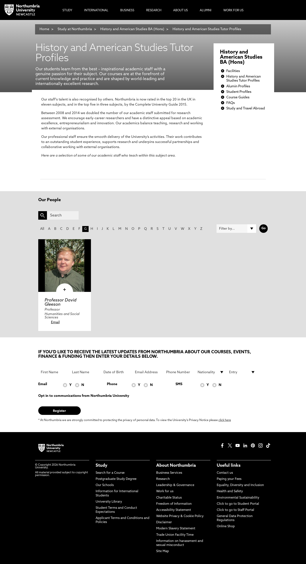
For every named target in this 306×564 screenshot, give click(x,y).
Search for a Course (110, 473)
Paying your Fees (229, 479)
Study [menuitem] (67, 10)
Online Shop (226, 526)
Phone (112, 384)
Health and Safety (230, 491)
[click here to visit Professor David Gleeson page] (64, 265)
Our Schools (105, 485)
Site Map (162, 551)
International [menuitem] (96, 10)
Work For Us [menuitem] (233, 10)
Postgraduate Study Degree (116, 479)
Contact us (225, 473)
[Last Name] (85, 372)
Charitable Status (169, 497)
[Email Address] (148, 372)
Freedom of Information (174, 504)
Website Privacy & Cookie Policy (180, 516)
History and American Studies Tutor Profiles (207, 29)
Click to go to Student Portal (238, 504)
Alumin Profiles (238, 86)
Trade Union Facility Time (175, 535)
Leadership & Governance (175, 485)
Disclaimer (164, 522)
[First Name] (54, 372)
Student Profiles (238, 92)
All (42, 229)
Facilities (233, 71)
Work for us (164, 491)
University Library (109, 501)
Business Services (169, 473)
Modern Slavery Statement (175, 528)
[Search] (63, 215)
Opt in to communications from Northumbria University (83, 396)
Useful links (229, 466)
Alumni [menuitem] (205, 10)
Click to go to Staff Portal (235, 510)
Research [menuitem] (153, 10)
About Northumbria (176, 466)
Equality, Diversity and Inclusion (240, 485)
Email (55, 322)
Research (163, 479)
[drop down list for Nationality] (211, 372)
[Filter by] (236, 228)
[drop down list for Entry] (242, 372)
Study (101, 466)
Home (44, 29)
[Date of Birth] (116, 372)
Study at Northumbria (75, 29)
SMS (179, 384)
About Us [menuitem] (180, 10)
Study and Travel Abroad (245, 108)
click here (224, 420)
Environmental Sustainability (238, 497)
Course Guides (237, 97)
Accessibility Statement (173, 510)
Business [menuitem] (127, 10)
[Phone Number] (179, 372)
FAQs (230, 103)
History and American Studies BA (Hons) (132, 29)
